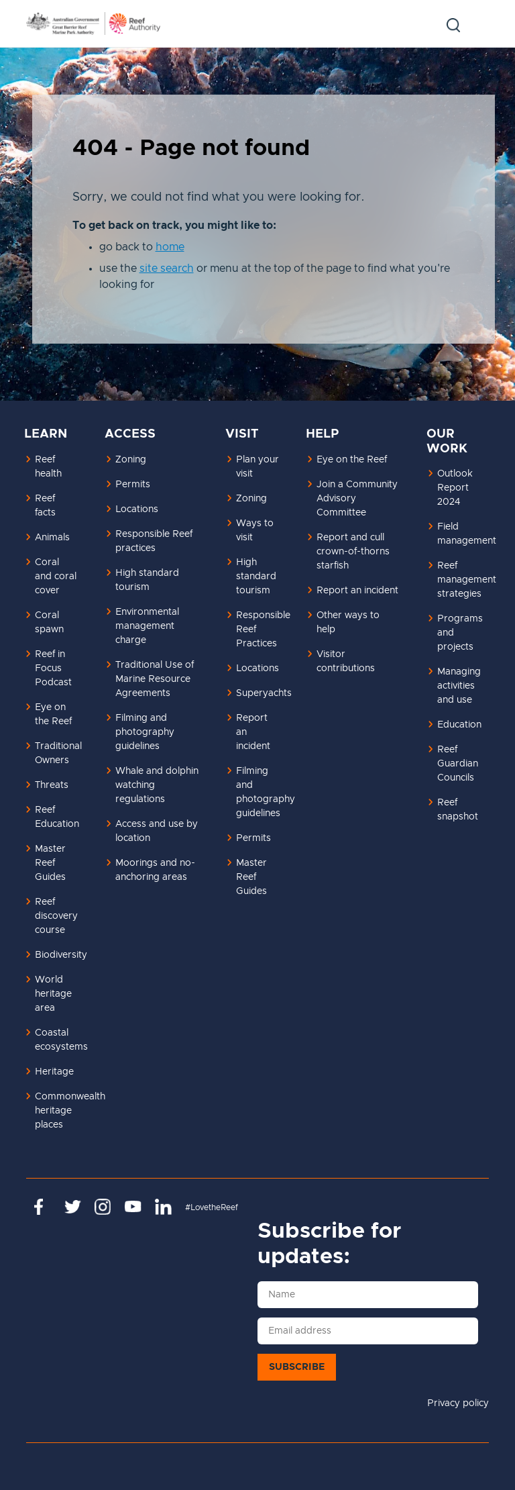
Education (459, 725)
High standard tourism (147, 580)
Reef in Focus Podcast (53, 668)
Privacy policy (458, 1403)
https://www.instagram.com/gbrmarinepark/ (103, 1207)
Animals (52, 537)
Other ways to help (348, 622)
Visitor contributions (346, 661)
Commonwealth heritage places (62, 1111)
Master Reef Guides (50, 863)
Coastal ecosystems (61, 1040)
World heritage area (53, 994)
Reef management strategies (464, 580)
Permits (132, 484)
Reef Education (57, 817)
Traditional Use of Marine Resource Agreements (154, 679)
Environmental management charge (147, 626)
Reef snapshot (457, 810)
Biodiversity (61, 955)
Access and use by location (156, 831)
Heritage (54, 1072)
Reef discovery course (56, 916)
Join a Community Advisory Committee (357, 498)
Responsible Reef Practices (263, 629)
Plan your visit (257, 467)
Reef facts (45, 505)
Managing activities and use (459, 686)
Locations (136, 509)
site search (166, 268)
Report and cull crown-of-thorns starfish (353, 551)
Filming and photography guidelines (144, 732)
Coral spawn (49, 622)
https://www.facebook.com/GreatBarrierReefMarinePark (42, 1207)
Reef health (48, 467)
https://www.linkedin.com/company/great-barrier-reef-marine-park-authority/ (163, 1207)
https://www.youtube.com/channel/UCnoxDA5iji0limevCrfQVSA (133, 1207)
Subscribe (297, 1367)
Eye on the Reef (53, 714)
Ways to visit (255, 530)
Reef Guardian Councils (457, 764)
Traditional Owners (58, 753)
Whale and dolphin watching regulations (156, 785)
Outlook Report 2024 (455, 488)
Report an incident (253, 732)
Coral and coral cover (55, 576)
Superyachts (263, 693)
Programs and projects (460, 633)
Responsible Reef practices (153, 541)
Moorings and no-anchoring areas (155, 870)
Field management (464, 534)
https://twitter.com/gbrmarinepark (72, 1207)
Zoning (130, 459)
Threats (51, 785)
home (170, 247)
